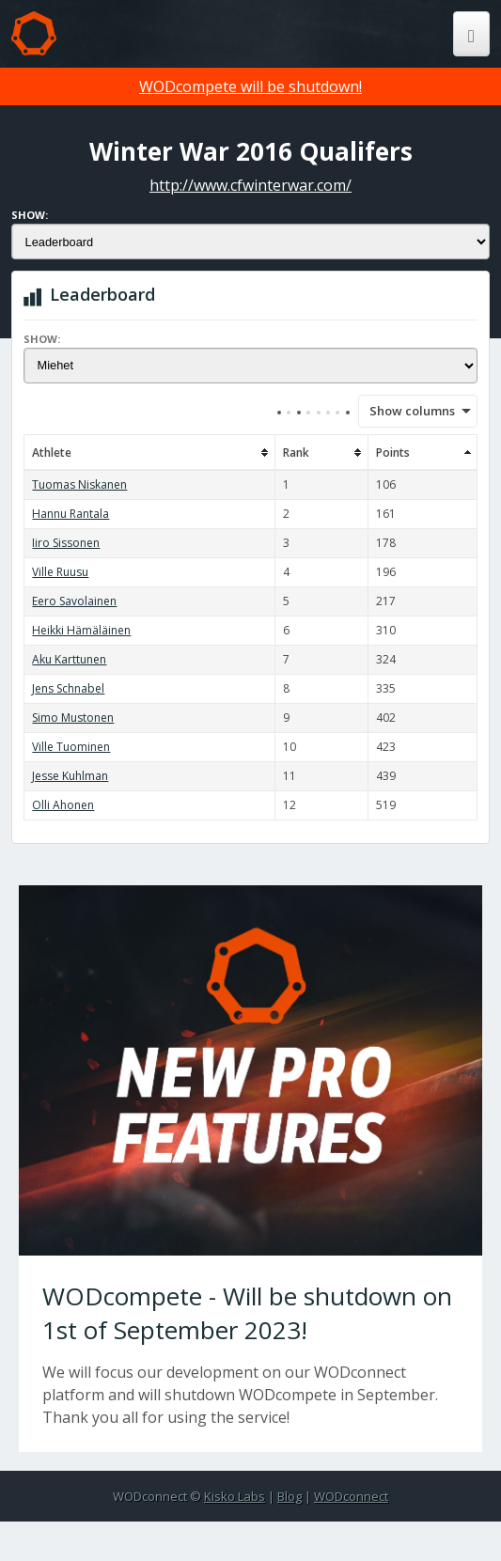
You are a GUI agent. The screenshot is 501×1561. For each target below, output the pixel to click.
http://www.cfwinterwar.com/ (250, 185)
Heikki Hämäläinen (81, 630)
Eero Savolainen (74, 601)
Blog (289, 1496)
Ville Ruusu (60, 572)
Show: (29, 215)
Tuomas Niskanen (79, 484)
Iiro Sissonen (66, 543)
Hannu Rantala (70, 514)
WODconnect (351, 1496)
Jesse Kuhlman (70, 776)
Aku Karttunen (69, 659)
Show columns (406, 410)
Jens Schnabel (68, 688)
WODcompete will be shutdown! (250, 86)
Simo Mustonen (73, 718)
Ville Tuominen (71, 747)
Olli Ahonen (63, 805)
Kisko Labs (234, 1496)
